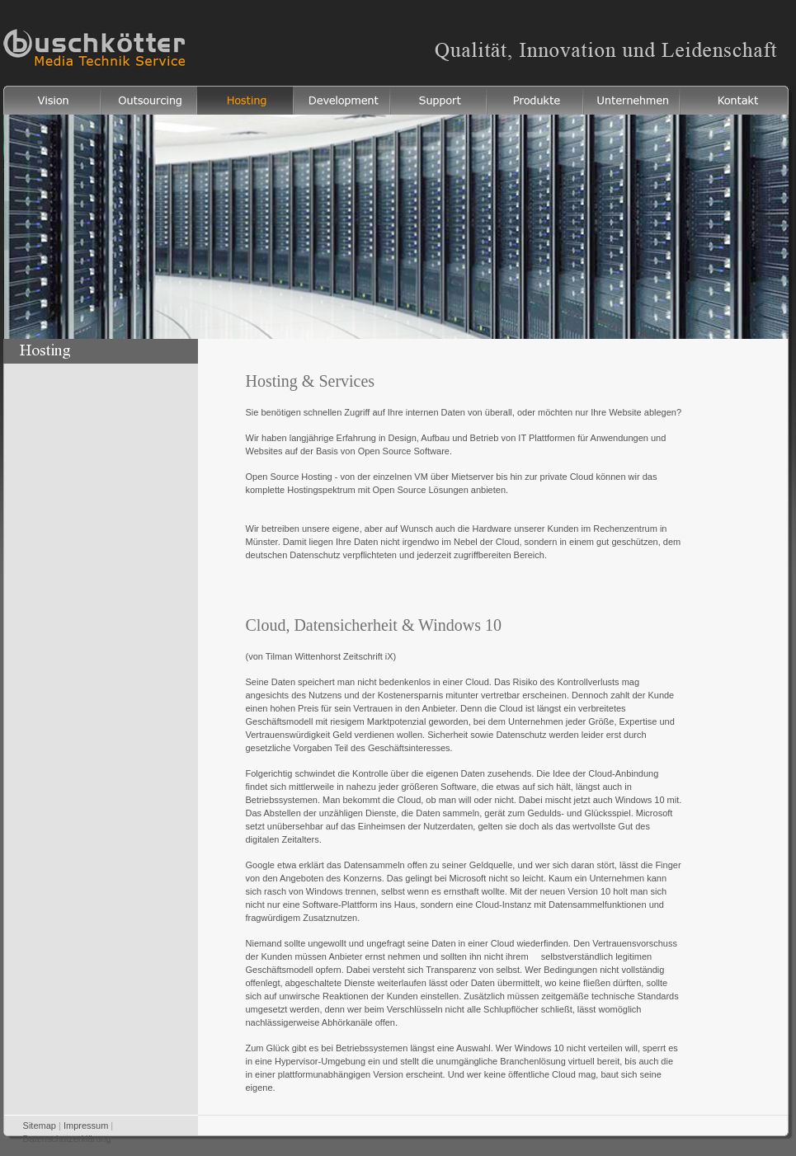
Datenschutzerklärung (67, 1139)
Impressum (86, 1125)
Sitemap (39, 1125)
